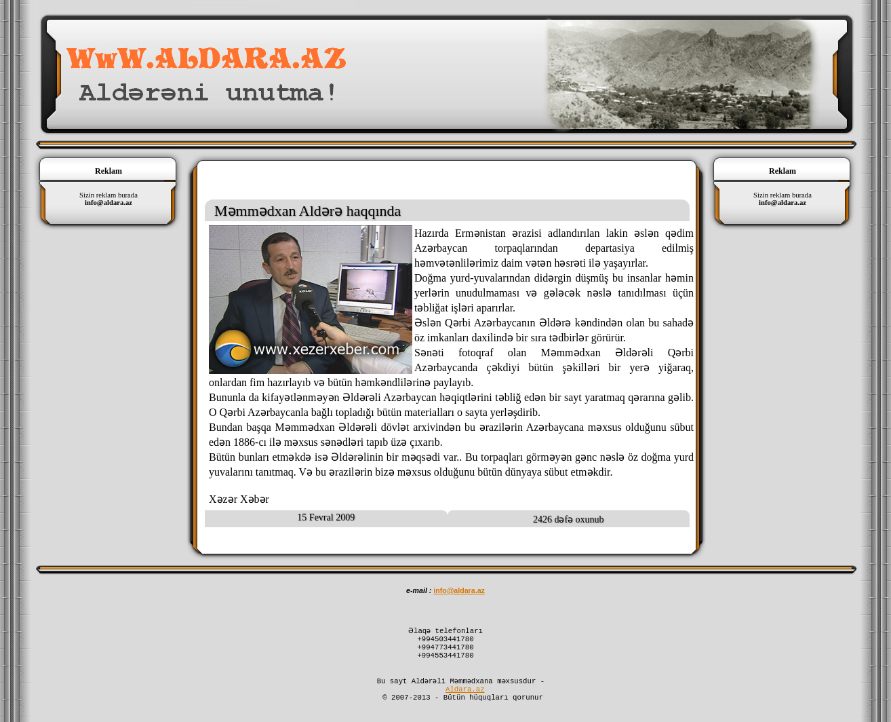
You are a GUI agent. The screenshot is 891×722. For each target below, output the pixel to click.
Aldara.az (465, 699)
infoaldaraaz (459, 590)
